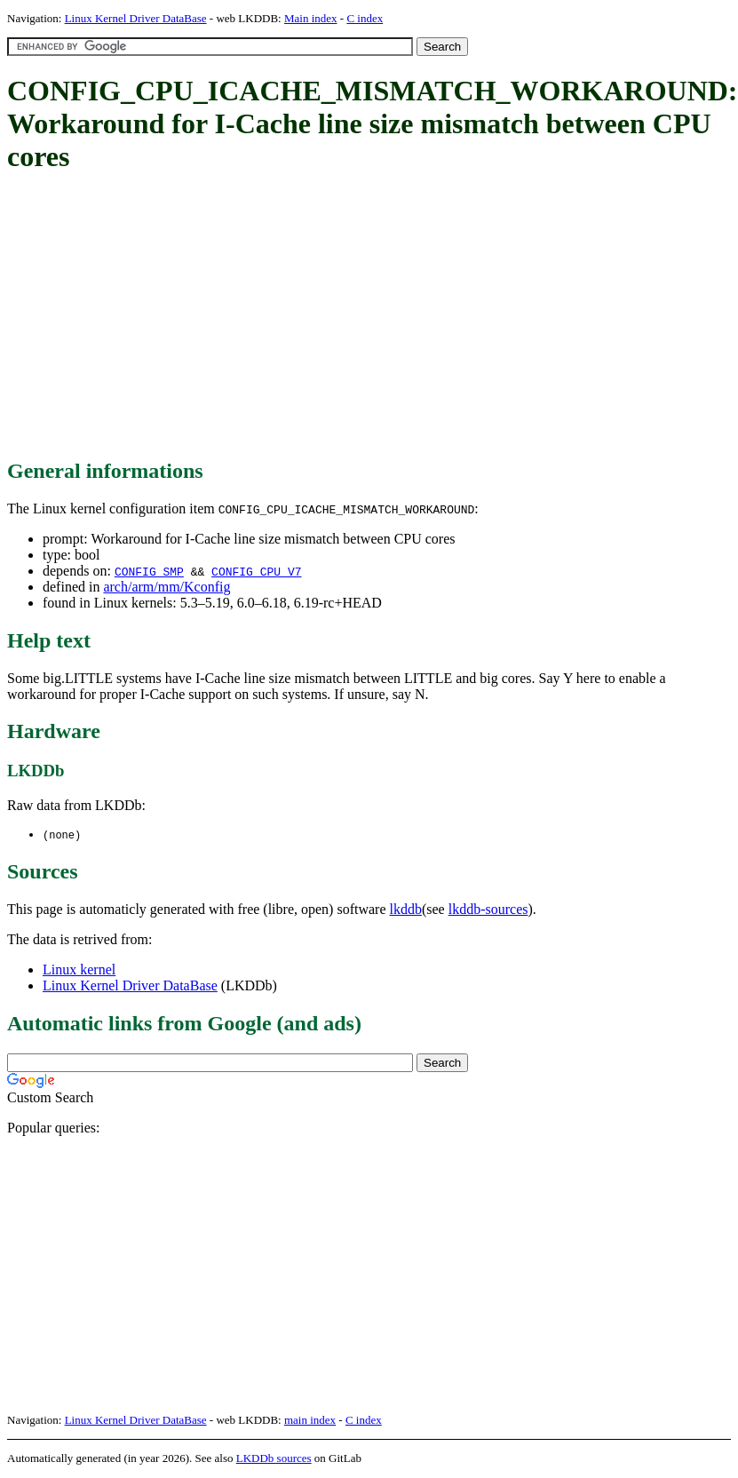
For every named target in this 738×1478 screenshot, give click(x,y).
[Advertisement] (312, 317)
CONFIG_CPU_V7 (256, 571)
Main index (310, 18)
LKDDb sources (274, 1459)
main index (310, 1420)
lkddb (406, 910)
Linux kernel (79, 970)
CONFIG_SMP (149, 571)
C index (364, 18)
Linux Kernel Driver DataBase (136, 18)
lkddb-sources (488, 910)
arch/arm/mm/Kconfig (166, 586)
